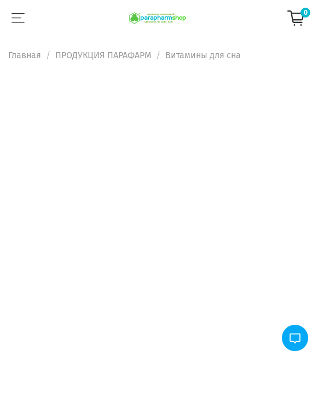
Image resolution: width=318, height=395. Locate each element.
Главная (24, 55)
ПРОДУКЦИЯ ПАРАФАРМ (103, 55)
